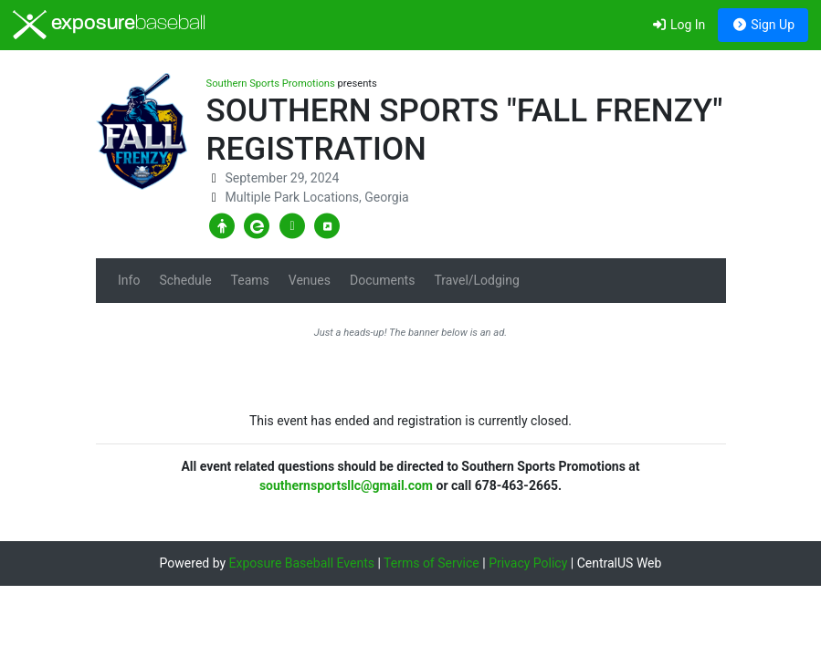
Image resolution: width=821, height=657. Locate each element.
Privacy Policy (528, 563)
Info (129, 280)
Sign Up (763, 24)
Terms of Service (431, 563)
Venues (310, 280)
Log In (678, 24)
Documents (382, 280)
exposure (109, 24)
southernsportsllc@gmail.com (346, 485)
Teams (250, 280)
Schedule (185, 280)
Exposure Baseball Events (301, 563)
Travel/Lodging (476, 280)
